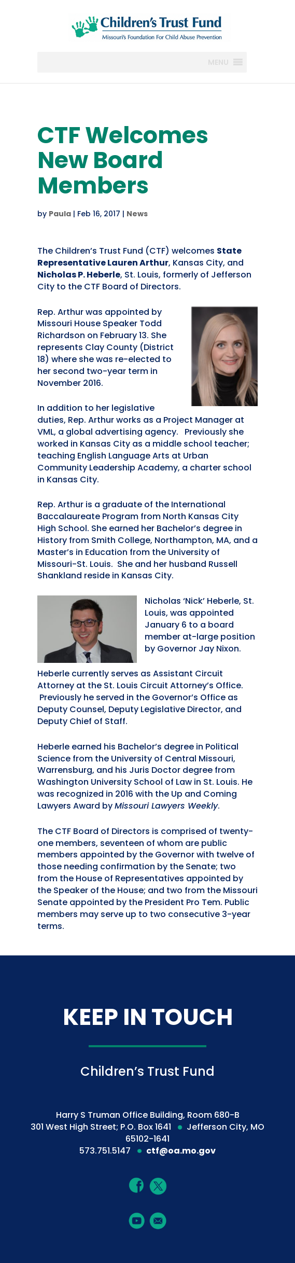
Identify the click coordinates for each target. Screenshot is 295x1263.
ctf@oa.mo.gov (181, 1151)
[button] (218, 62)
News (137, 214)
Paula (60, 214)
